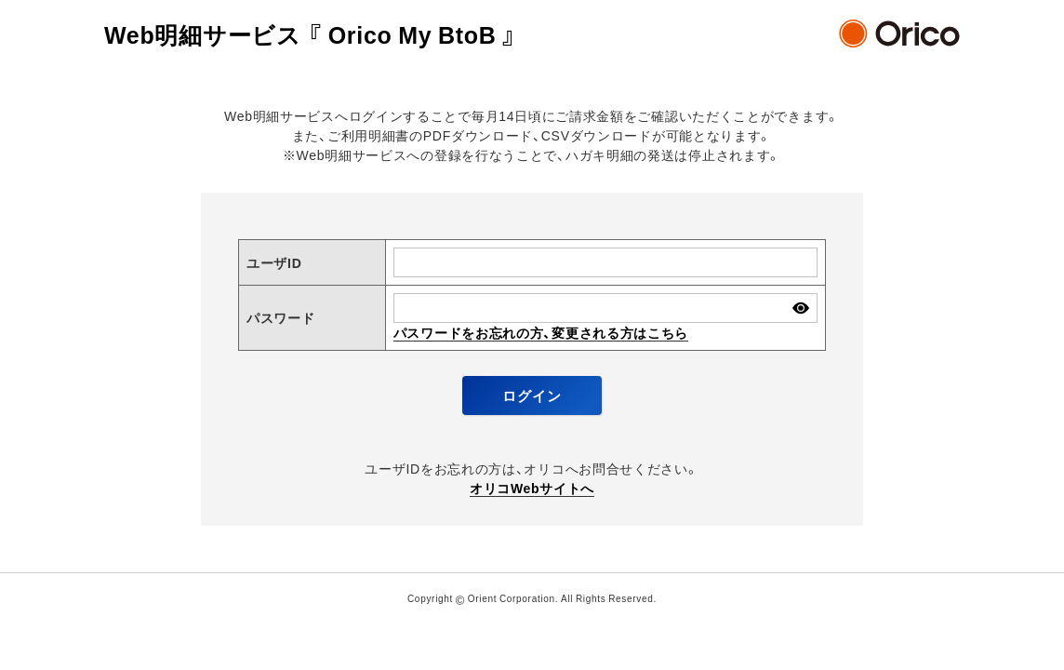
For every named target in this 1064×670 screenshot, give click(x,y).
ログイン (532, 395)
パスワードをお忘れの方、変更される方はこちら (540, 332)
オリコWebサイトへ (532, 487)
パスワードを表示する (800, 307)
